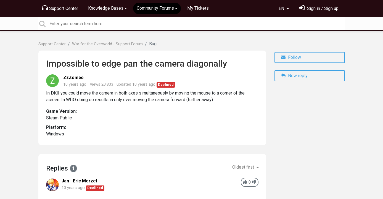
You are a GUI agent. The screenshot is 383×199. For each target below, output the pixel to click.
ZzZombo (73, 77)
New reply (294, 75)
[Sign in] (319, 8)
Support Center (60, 8)
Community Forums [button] (155, 8)
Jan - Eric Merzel (79, 181)
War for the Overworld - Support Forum (107, 44)
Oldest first (243, 167)
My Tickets (198, 8)
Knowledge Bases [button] (105, 8)
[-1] (254, 182)
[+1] (245, 182)
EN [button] (282, 8)
